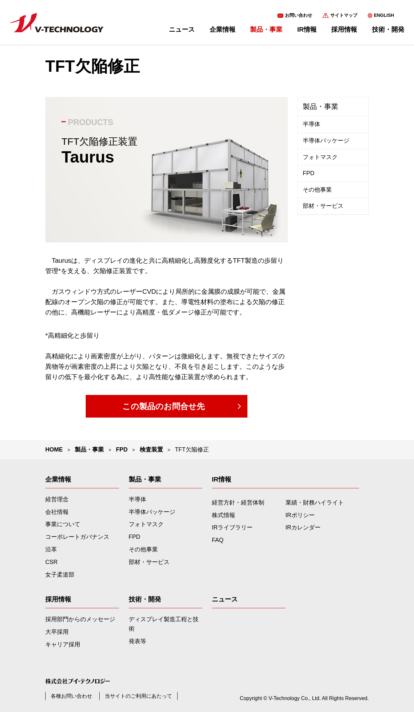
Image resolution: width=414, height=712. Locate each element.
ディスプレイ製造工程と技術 (164, 624)
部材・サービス (323, 206)
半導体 (311, 124)
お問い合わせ (298, 15)
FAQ (217, 540)
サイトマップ (343, 15)
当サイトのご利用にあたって (138, 696)
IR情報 (307, 29)
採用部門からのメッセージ (80, 619)
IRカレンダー (303, 527)
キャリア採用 (62, 644)
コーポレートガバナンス (77, 537)
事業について (62, 524)
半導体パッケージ (326, 140)
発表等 (137, 641)
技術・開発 (388, 29)
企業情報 (222, 29)
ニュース (182, 29)
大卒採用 (57, 632)
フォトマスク (320, 157)
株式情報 (223, 515)
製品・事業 (320, 106)
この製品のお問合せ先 (163, 406)
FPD (121, 449)
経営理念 (57, 499)
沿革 (51, 549)
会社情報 (57, 512)
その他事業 (317, 189)
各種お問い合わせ (71, 696)
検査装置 (151, 449)
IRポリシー (300, 515)
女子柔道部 (59, 574)
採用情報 (344, 29)
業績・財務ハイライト (315, 502)
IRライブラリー (232, 527)
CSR (51, 562)
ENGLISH (384, 15)
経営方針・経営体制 (238, 502)
